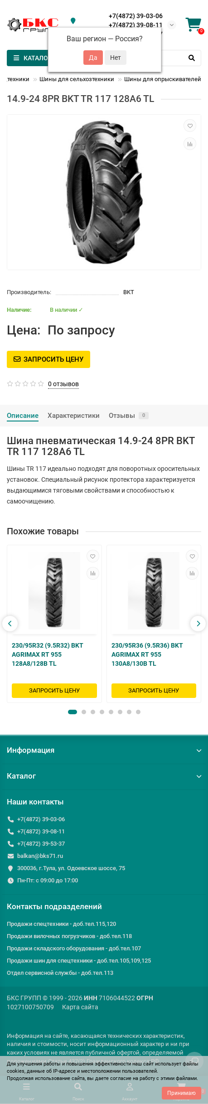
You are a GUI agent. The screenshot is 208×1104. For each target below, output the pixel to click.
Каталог (104, 775)
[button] (72, 712)
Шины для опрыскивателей (162, 79)
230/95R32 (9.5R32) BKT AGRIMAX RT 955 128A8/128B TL (47, 654)
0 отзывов (63, 383)
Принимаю (181, 1093)
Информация (104, 750)
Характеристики (74, 416)
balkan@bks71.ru (40, 855)
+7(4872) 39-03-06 (136, 15)
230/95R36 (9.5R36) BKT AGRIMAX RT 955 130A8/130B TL (147, 654)
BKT (128, 292)
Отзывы (129, 416)
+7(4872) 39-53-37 (41, 843)
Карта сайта (80, 1007)
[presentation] (10, 623)
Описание (23, 416)
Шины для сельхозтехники (76, 79)
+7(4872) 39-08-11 (136, 25)
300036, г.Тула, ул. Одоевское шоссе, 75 (71, 868)
